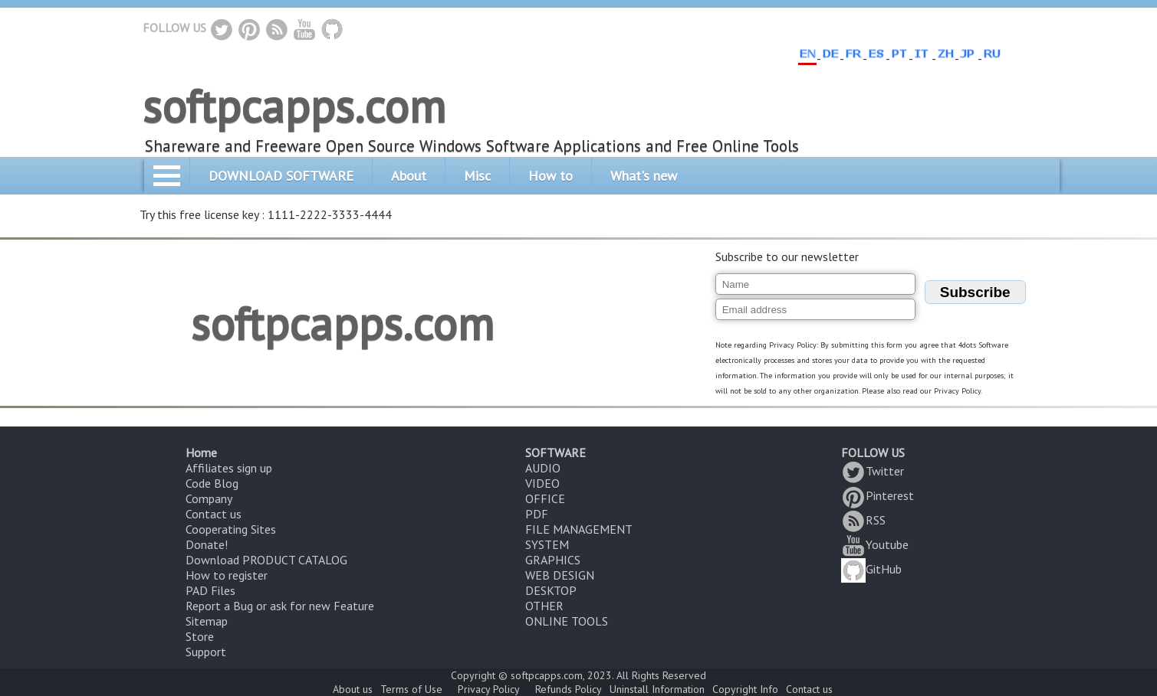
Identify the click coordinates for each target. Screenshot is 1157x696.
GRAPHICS (552, 559)
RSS (863, 520)
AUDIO (542, 467)
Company (209, 498)
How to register (227, 575)
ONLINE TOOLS (566, 621)
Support (206, 651)
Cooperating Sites (231, 529)
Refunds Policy (568, 689)
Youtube (875, 544)
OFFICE (545, 498)
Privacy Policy (489, 689)
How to (550, 176)
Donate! (207, 544)
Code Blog (212, 483)
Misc (477, 176)
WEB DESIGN (559, 575)
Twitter (872, 471)
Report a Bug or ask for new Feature (280, 605)
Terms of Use (411, 689)
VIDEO (542, 483)
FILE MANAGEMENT (579, 529)
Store (200, 636)
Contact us (214, 513)
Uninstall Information (657, 689)
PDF (536, 513)
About (408, 176)
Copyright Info (745, 689)
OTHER (544, 605)
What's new (643, 176)
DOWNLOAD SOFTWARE (281, 176)
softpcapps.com (294, 106)
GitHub (871, 569)
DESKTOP (551, 590)
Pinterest (877, 495)
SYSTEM (547, 544)
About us (353, 689)
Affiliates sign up (229, 467)
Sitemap (207, 621)
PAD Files (210, 590)
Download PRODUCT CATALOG (266, 559)
